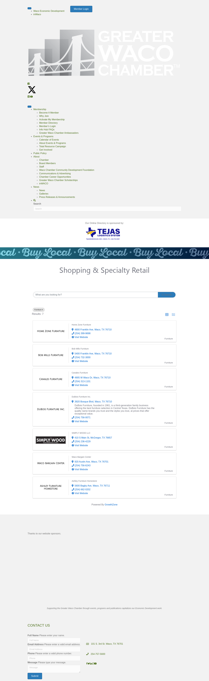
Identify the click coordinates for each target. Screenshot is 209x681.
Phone (31, 653)
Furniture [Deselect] (38, 310)
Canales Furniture (80, 373)
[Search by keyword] (96, 295)
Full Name (33, 635)
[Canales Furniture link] (50, 379)
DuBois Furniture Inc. (81, 397)
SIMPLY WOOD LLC (81, 433)
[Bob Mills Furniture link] (50, 355)
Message (32, 662)
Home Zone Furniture (81, 325)
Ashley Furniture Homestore (84, 481)
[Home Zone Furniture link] (50, 331)
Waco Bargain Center (81, 457)
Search (37, 204)
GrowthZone (111, 504)
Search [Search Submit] (167, 294)
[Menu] (29, 8)
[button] (29, 83)
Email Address (36, 644)
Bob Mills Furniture (80, 349)
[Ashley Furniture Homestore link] (51, 487)
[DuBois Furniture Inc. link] (50, 409)
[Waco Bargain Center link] (50, 463)
